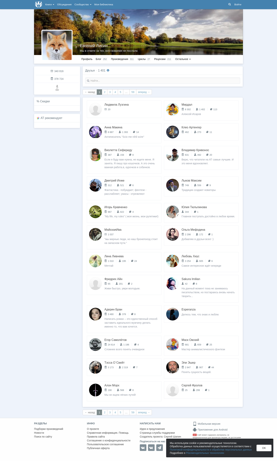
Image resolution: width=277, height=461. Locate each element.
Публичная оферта (98, 448)
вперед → (144, 92)
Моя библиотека (103, 4)
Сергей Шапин (172, 436)
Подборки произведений (48, 428)
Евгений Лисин (94, 45)
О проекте (93, 428)
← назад (90, 92)
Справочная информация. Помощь (108, 432)
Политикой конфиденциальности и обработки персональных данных (211, 449)
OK (264, 448)
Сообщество (83, 4)
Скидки (45, 101)
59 (133, 92)
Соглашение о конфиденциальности (108, 440)
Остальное (183, 59)
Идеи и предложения (152, 428)
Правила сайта (96, 436)
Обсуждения (64, 4)
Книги (49, 4)
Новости (39, 432)
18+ (194, 435)
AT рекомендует (51, 118)
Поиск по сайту (43, 436)
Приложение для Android (210, 430)
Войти (237, 4)
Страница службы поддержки (157, 432)
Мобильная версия (206, 424)
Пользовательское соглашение (105, 444)
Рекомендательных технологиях (205, 452)
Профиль (86, 59)
